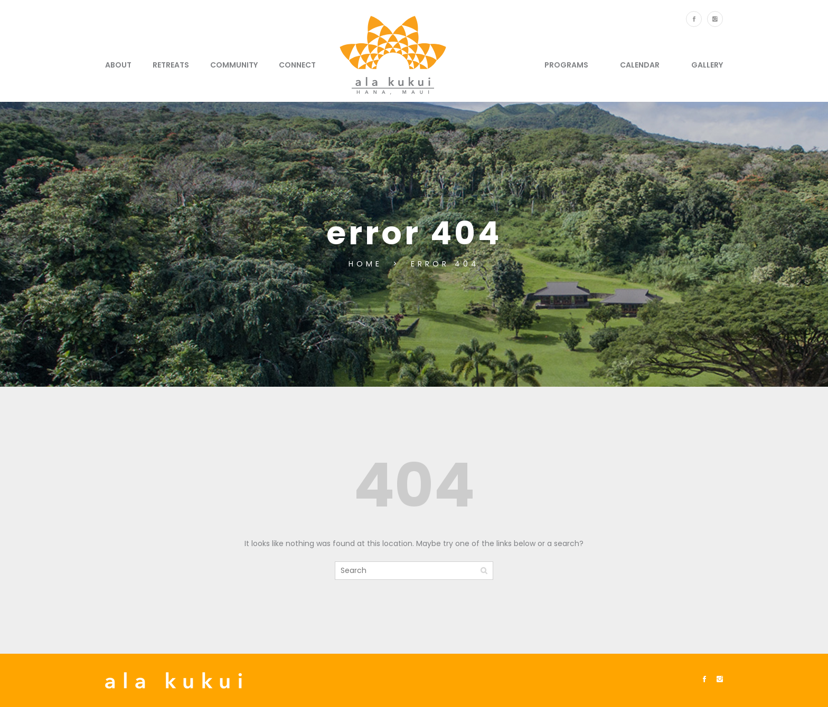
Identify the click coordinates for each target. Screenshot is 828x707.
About (118, 65)
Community (234, 65)
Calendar (640, 65)
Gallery (707, 65)
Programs (566, 65)
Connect (297, 65)
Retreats (171, 65)
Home (368, 264)
